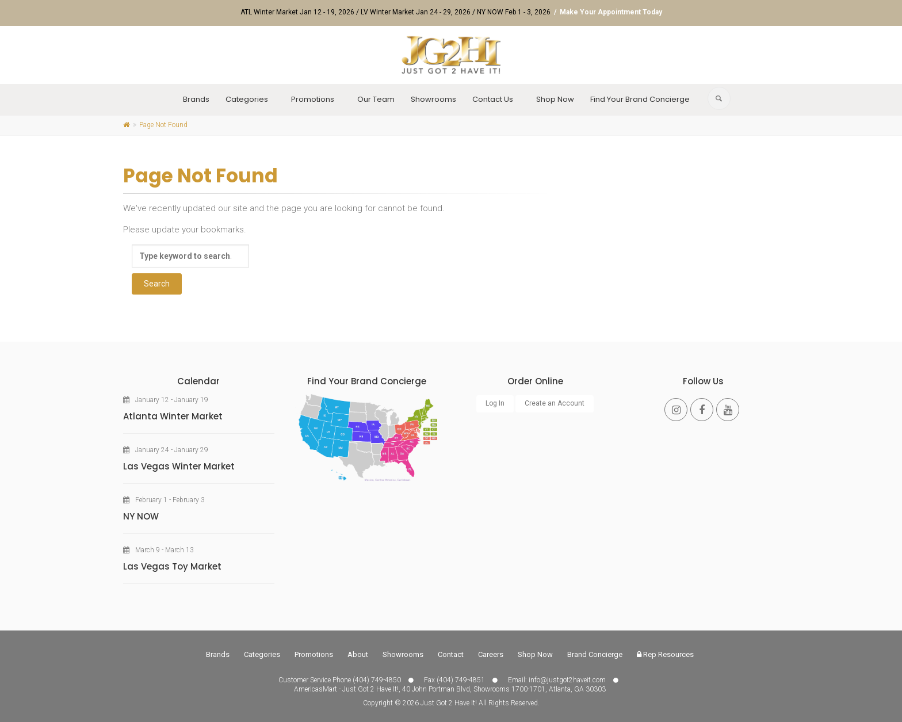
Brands (196, 99)
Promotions (312, 99)
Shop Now (555, 99)
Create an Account (554, 403)
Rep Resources (665, 654)
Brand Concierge (594, 654)
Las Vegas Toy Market (172, 566)
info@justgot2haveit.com (567, 680)
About (357, 654)
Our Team (376, 99)
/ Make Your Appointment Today (607, 12)
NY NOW (141, 516)
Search (157, 283)
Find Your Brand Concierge (640, 99)
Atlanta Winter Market (173, 416)
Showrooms (433, 99)
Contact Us (492, 99)
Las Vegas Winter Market (179, 466)
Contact (451, 654)
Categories (247, 99)
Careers (490, 654)
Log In (495, 403)
